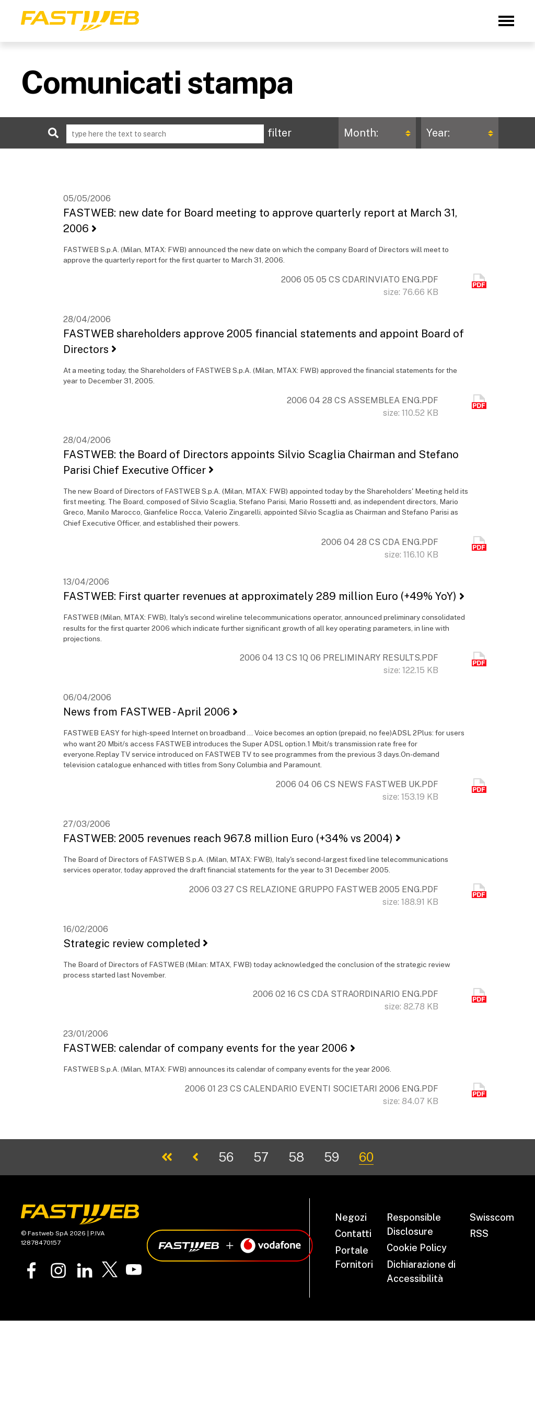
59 (331, 1157)
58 (296, 1157)
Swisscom (492, 1217)
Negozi (351, 1217)
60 (366, 1157)
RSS (479, 1233)
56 (226, 1157)
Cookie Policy (417, 1247)
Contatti (353, 1233)
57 (261, 1157)
